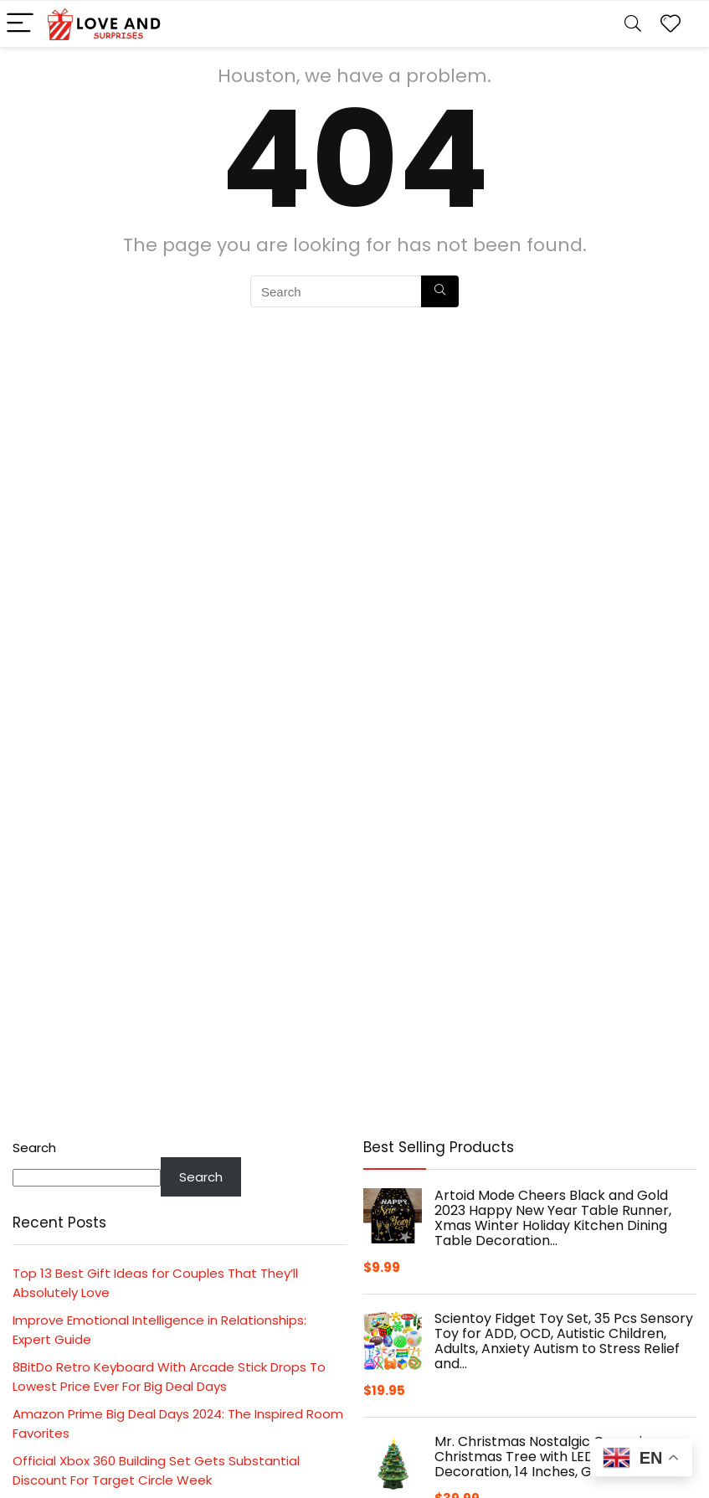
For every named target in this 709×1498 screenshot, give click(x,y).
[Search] (633, 24)
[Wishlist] (670, 23)
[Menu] (20, 24)
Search (34, 1147)
